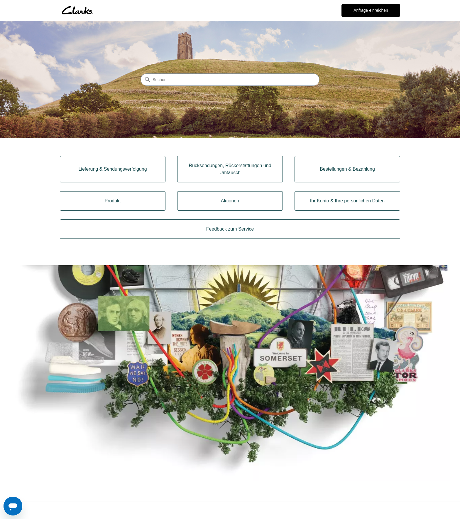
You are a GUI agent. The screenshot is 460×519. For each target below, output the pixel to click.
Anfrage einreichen (371, 10)
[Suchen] (230, 79)
